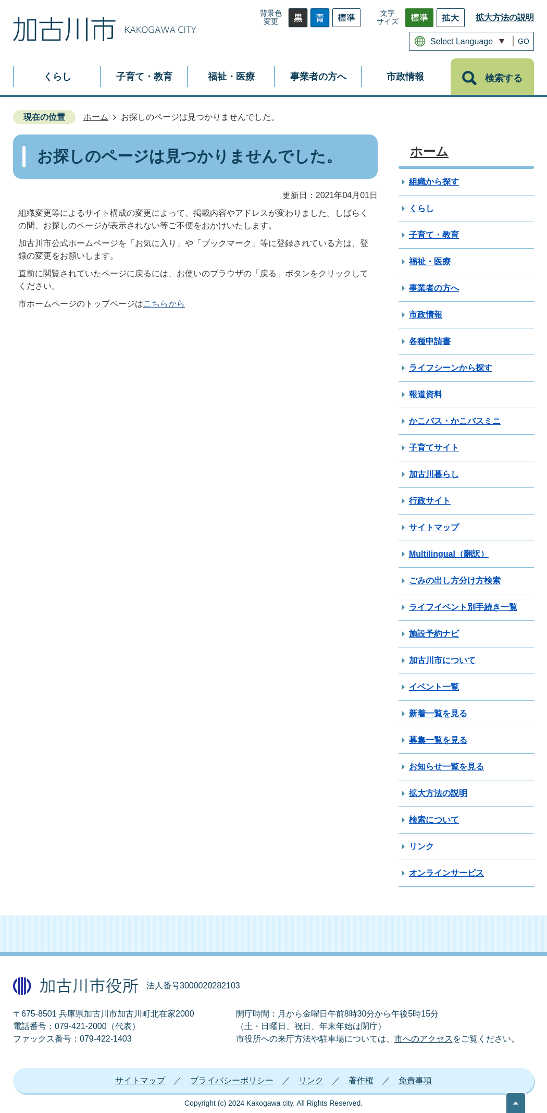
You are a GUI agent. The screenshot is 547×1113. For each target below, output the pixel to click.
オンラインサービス (446, 873)
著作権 (361, 1080)
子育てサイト (434, 447)
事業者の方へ (434, 288)
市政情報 (425, 314)
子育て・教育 (434, 234)
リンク (421, 846)
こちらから (164, 303)
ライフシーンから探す (450, 367)
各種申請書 (430, 341)
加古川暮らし (434, 474)
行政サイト (430, 500)
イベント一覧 (434, 686)
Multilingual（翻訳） (449, 553)
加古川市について (442, 660)
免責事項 (415, 1080)
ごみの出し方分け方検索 (455, 580)
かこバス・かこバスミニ (455, 421)
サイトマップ (434, 527)
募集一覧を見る (438, 740)
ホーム (95, 117)
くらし (421, 208)
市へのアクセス (423, 1038)
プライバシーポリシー (232, 1080)
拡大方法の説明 (505, 17)
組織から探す (434, 181)
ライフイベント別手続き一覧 (463, 607)
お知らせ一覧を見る (446, 766)
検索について (434, 819)
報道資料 (425, 394)
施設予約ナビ (434, 633)
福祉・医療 (430, 261)
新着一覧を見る (438, 713)
